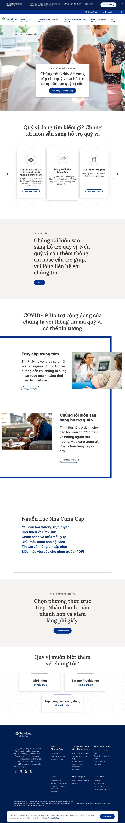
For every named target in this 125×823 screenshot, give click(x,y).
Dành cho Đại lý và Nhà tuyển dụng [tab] (75, 20)
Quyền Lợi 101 (77, 761)
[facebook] (30, 771)
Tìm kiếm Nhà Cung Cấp (79, 757)
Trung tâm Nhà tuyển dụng (101, 757)
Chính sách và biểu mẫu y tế (44, 537)
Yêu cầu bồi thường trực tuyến (45, 527)
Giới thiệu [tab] (113, 20)
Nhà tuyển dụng (57, 759)
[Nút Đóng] (122, 3)
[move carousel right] (117, 174)
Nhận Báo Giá (56, 781)
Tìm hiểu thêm (31, 191)
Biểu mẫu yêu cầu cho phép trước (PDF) (53, 552)
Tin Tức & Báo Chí (100, 786)
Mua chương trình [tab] (26, 20)
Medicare (54, 753)
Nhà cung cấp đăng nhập (62, 90)
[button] (57, 758)
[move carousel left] (8, 174)
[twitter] (20, 771)
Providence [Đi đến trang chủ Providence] (17, 34)
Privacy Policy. (53, 818)
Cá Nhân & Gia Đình (58, 756)
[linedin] (16, 771)
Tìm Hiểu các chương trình (101, 752)
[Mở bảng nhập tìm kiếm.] (121, 12)
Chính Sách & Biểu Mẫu (80, 781)
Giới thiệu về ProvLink (39, 532)
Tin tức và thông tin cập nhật (44, 547)
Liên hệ (39, 282)
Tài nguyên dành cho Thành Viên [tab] (48, 20)
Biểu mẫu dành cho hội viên (43, 542)
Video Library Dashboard (77, 765)
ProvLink (75, 783)
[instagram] (25, 771)
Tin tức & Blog (108, 5)
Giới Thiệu (97, 781)
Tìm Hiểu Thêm (30, 389)
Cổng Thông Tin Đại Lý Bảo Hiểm (59, 787)
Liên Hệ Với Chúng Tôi (102, 789)
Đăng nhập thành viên (80, 753)
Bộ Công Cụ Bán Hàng (59, 783)
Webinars (75, 770)
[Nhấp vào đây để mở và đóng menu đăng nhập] (110, 12)
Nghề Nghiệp (99, 783)
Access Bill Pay (99, 761)
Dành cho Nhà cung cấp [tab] (98, 20)
